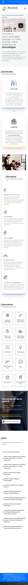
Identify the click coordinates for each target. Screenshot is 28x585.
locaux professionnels (14, 135)
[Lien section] (7, 318)
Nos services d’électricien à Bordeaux (14, 15)
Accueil (3, 15)
